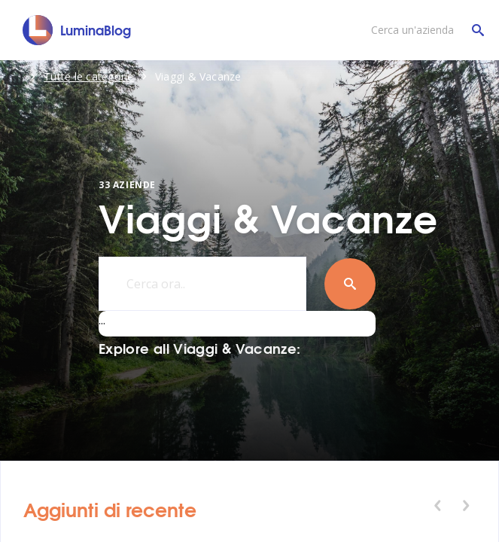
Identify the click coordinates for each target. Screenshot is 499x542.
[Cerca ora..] (202, 284)
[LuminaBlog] (77, 30)
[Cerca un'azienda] (423, 30)
